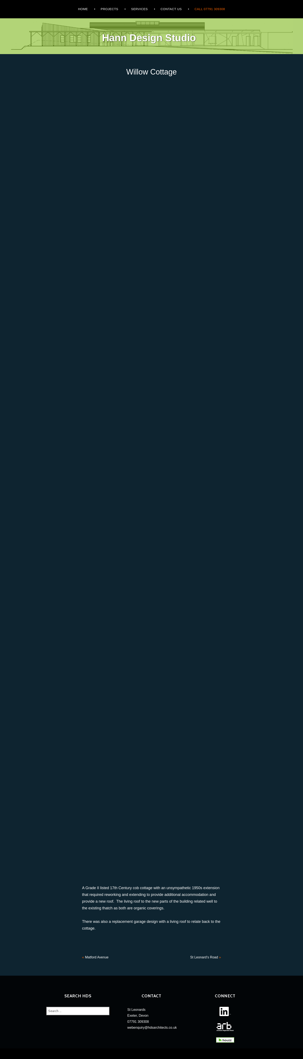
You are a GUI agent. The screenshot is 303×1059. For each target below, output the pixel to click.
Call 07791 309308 (210, 9)
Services (139, 9)
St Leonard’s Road (204, 957)
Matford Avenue (97, 957)
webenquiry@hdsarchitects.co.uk (152, 1027)
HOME (83, 9)
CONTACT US (171, 9)
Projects (109, 9)
